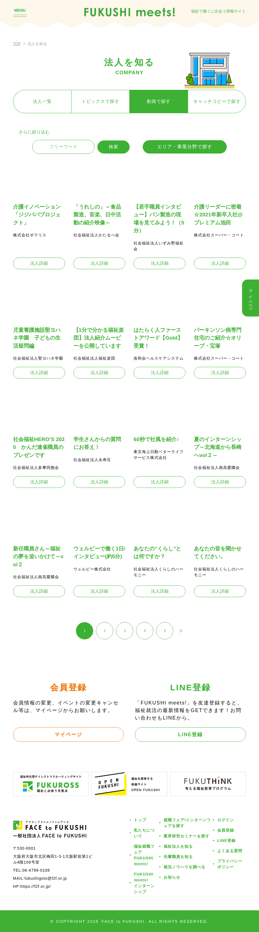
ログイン (225, 820)
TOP (17, 43)
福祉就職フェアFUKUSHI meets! (144, 855)
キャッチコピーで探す (217, 101)
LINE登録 (190, 734)
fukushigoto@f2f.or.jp (45, 878)
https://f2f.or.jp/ (35, 886)
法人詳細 (39, 263)
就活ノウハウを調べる (184, 867)
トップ (140, 820)
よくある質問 (229, 851)
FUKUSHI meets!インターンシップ (144, 883)
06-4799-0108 (36, 870)
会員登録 (225, 830)
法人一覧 (42, 101)
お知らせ (172, 877)
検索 (113, 146)
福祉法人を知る (178, 846)
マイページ (68, 734)
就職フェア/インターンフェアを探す (187, 823)
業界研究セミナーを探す (186, 836)
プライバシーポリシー (229, 864)
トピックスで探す (100, 101)
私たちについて (144, 833)
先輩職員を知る (178, 856)
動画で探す (159, 101)
